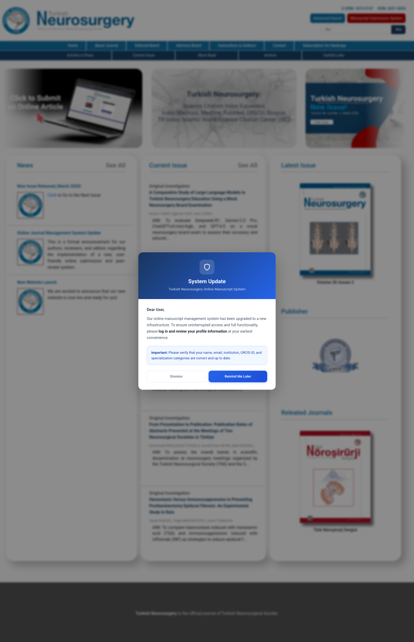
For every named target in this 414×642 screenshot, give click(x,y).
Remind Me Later (238, 376)
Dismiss (176, 376)
